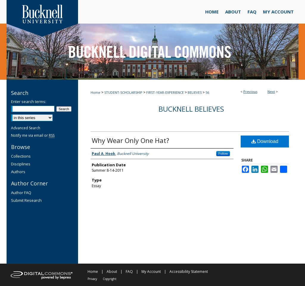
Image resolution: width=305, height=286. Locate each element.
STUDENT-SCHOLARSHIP (123, 92)
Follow (223, 153)
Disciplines (20, 164)
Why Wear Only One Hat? (130, 140)
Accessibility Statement (188, 271)
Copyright (109, 279)
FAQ (129, 271)
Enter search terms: (28, 101)
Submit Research (26, 200)
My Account (151, 271)
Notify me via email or (33, 135)
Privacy (92, 279)
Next (271, 91)
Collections (21, 156)
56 (207, 92)
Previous (250, 91)
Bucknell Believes (191, 109)
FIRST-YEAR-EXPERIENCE (165, 92)
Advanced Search (25, 127)
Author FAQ (21, 192)
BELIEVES (195, 92)
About (112, 271)
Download (264, 141)
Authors (18, 171)
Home (95, 92)
